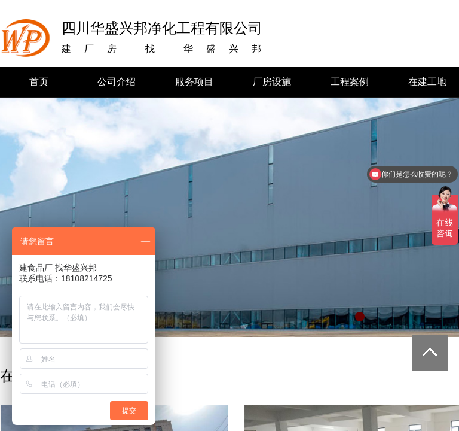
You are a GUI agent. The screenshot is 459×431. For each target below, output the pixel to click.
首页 (38, 82)
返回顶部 (430, 353)
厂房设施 (272, 82)
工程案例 (350, 82)
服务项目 (194, 82)
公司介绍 (116, 82)
